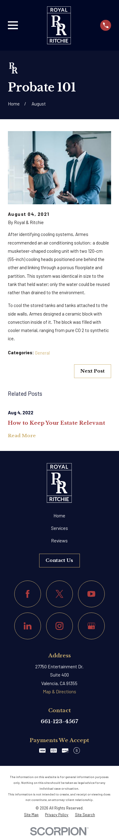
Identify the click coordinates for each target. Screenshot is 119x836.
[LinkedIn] (27, 626)
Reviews (59, 540)
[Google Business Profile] (91, 626)
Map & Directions (59, 691)
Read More (22, 435)
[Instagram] (59, 626)
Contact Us (59, 560)
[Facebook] (27, 594)
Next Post (92, 371)
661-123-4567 (59, 721)
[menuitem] (31, 815)
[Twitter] (59, 594)
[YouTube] (91, 594)
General (42, 352)
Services (59, 528)
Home (59, 515)
